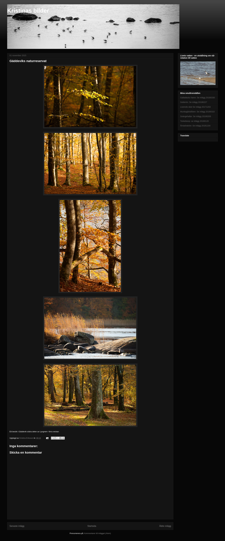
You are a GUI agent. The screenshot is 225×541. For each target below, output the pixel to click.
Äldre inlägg (165, 526)
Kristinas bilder (28, 10)
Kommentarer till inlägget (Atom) (97, 533)
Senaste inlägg (16, 526)
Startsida (91, 526)
